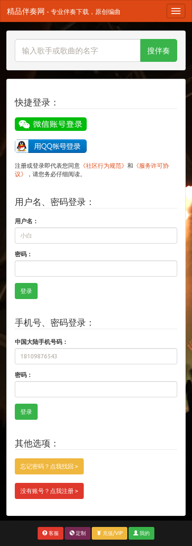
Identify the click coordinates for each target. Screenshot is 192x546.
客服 (50, 533)
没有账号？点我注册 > (49, 491)
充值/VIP (109, 533)
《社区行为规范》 (103, 165)
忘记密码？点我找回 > (49, 466)
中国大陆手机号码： (41, 341)
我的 (141, 533)
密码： (24, 254)
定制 (77, 533)
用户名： (26, 221)
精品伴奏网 (64, 11)
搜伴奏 (158, 50)
